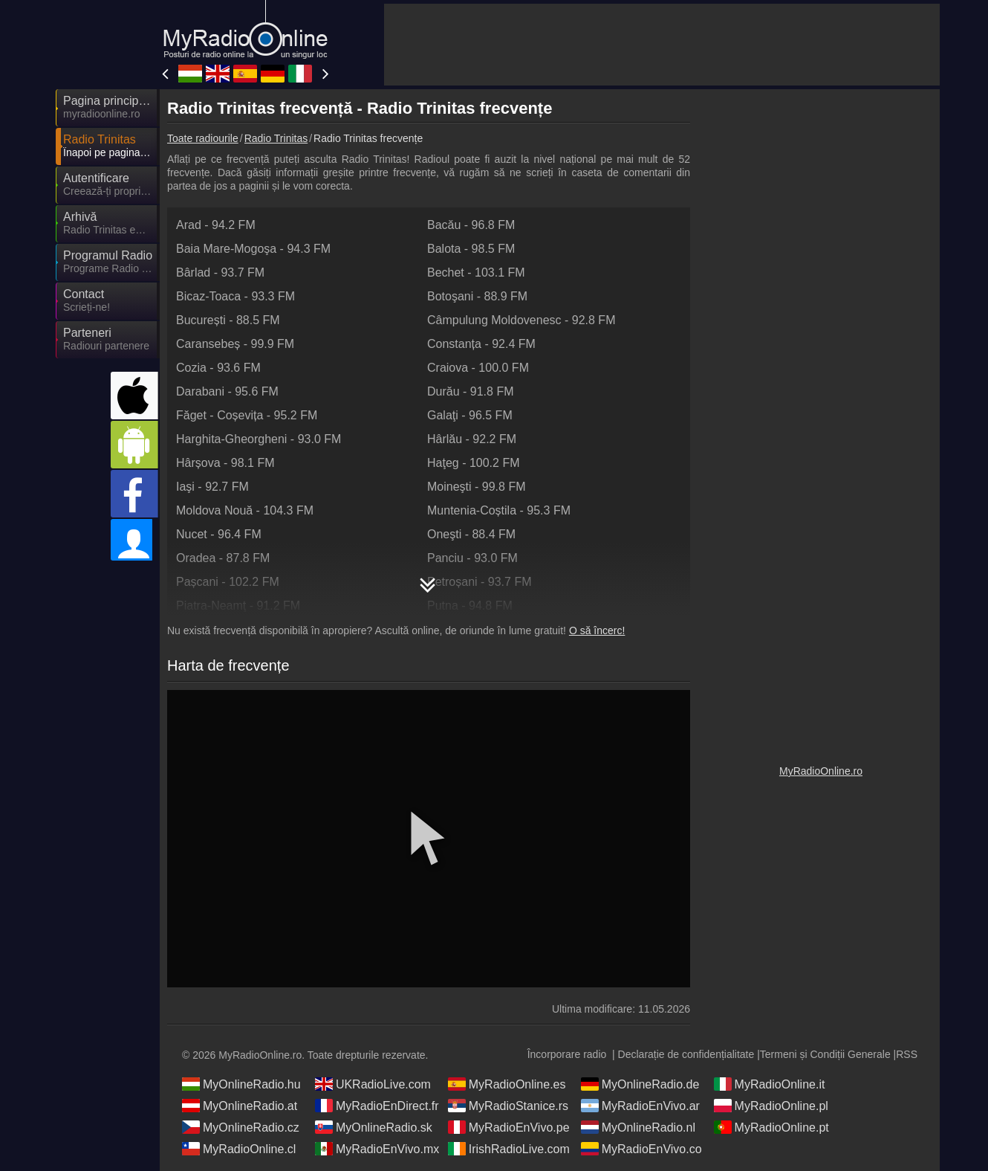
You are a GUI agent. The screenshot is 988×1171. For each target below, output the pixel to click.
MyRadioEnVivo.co (641, 1148)
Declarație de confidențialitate (686, 1054)
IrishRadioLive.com (509, 1148)
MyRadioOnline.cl (239, 1148)
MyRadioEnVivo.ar (640, 1105)
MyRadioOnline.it (769, 1084)
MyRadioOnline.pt (771, 1127)
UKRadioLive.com (373, 1084)
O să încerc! (597, 630)
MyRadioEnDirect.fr (377, 1105)
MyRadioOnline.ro (820, 771)
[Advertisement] (661, 44)
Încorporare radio (567, 1054)
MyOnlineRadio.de (640, 1084)
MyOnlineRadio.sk (373, 1127)
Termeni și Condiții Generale (825, 1054)
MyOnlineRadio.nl (638, 1127)
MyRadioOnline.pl (771, 1105)
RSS (906, 1054)
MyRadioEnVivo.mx (377, 1148)
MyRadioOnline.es (507, 1084)
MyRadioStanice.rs (508, 1105)
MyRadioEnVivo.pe (509, 1127)
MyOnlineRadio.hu (241, 1084)
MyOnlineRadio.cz (240, 1127)
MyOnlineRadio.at (239, 1105)
